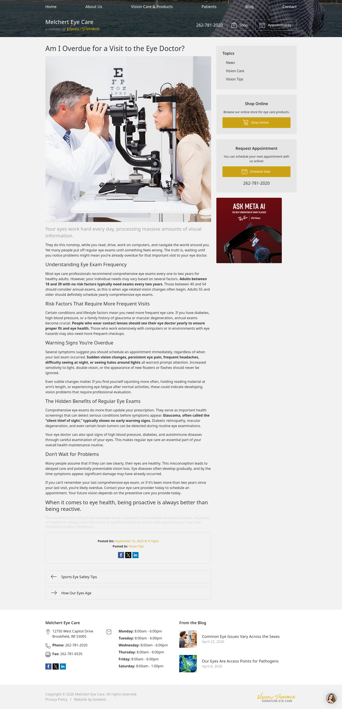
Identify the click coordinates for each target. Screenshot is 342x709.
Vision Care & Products (152, 6)
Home (50, 6)
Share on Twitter (128, 555)
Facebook (48, 666)
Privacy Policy (56, 699)
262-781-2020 (209, 25)
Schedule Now (255, 171)
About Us (93, 6)
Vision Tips (136, 546)
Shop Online (256, 122)
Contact (289, 6)
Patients (209, 6)
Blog (249, 6)
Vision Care (235, 70)
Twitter (56, 666)
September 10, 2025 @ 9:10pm (137, 541)
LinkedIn (63, 666)
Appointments (275, 25)
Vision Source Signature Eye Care (277, 697)
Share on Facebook (121, 555)
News (230, 62)
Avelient (99, 699)
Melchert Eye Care (89, 694)
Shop (239, 25)
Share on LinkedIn (135, 555)
